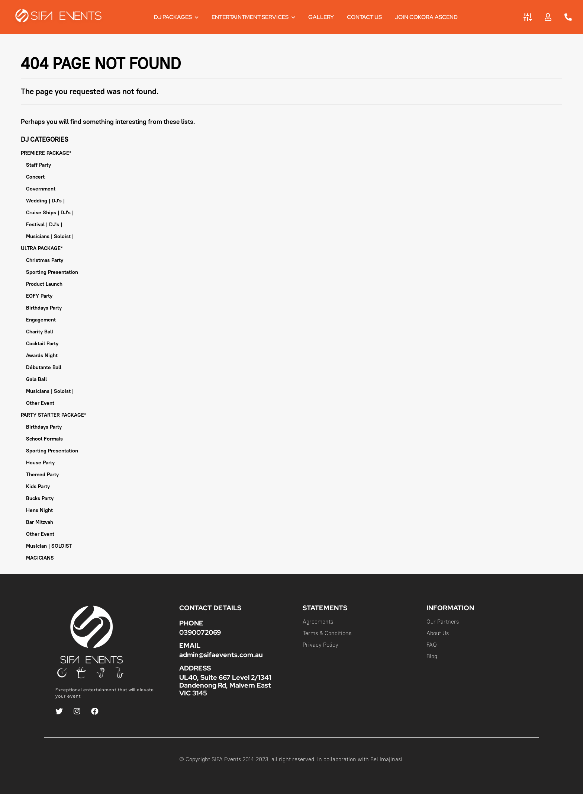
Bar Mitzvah (39, 522)
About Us (437, 633)
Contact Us (364, 17)
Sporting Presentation (52, 272)
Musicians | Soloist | (50, 236)
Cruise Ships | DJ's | (50, 212)
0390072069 (200, 632)
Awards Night (42, 355)
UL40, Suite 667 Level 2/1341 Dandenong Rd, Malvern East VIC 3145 (225, 685)
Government (40, 188)
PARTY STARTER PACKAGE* (53, 415)
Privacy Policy (320, 644)
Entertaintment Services (253, 17)
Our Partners (442, 621)
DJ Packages (176, 17)
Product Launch (44, 284)
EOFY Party (39, 295)
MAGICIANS (40, 557)
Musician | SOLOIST (49, 545)
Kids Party (38, 486)
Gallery (321, 17)
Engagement (41, 319)
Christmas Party (44, 260)
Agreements (318, 621)
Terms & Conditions (327, 633)
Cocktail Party (42, 343)
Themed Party (42, 474)
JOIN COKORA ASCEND (426, 17)
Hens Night (39, 510)
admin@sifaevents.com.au (221, 654)
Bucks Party (40, 498)
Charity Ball (39, 331)
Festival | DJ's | (44, 224)
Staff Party (38, 164)
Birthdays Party (44, 307)
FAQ (431, 644)
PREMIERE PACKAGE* (46, 153)
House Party (40, 462)
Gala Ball (36, 379)
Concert (35, 176)
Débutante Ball (43, 367)
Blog (431, 656)
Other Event (40, 403)
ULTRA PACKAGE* (41, 248)
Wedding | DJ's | (45, 200)
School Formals (44, 438)
